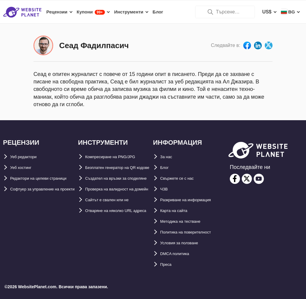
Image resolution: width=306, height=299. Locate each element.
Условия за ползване (185, 242)
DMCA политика (179, 253)
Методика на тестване (186, 221)
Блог (166, 167)
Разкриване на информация (193, 199)
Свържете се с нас (182, 178)
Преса (167, 264)
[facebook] (235, 179)
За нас (167, 156)
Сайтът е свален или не (113, 232)
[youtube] (259, 179)
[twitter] (247, 179)
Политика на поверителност (193, 232)
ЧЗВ (165, 189)
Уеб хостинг (24, 167)
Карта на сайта (177, 210)
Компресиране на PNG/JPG (117, 156)
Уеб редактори (27, 156)
